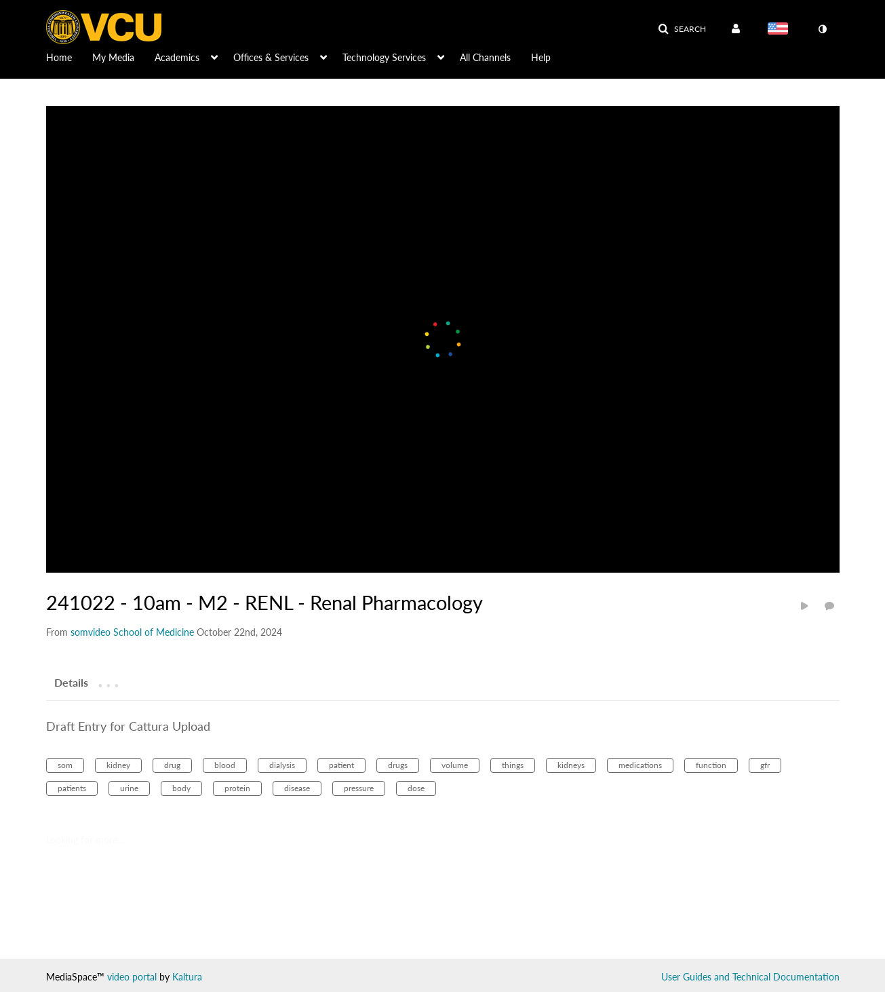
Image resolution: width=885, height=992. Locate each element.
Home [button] (59, 57)
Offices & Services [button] (271, 57)
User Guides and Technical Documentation (750, 977)
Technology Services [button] (384, 57)
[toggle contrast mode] (823, 29)
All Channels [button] (485, 57)
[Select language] (780, 30)
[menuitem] (69, 56)
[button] (682, 29)
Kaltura (187, 977)
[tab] (71, 682)
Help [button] (541, 57)
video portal (132, 977)
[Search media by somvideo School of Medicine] (132, 632)
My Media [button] (113, 57)
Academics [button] (177, 57)
